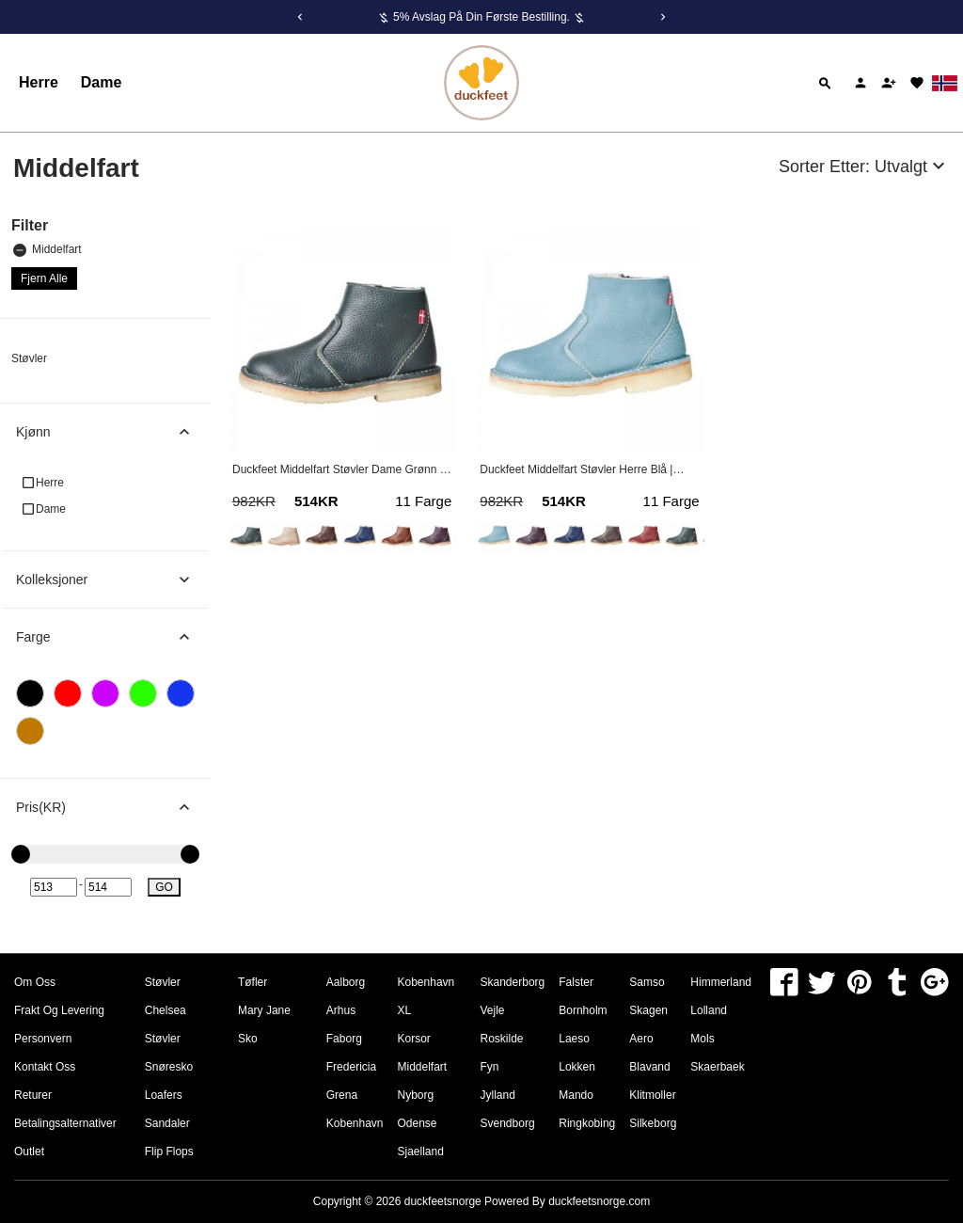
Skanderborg (513, 982)
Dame (101, 82)
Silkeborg (652, 1123)
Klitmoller (652, 1095)
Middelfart (47, 250)
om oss (34, 982)
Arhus (340, 1010)
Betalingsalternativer (65, 1123)
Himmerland (720, 982)
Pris (112, 807)
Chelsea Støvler (165, 1024)
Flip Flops (169, 1151)
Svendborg (508, 1123)
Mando (576, 1095)
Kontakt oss (44, 1066)
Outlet (29, 1151)
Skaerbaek (717, 1066)
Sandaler (167, 1123)
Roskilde (502, 1038)
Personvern (42, 1038)
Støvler (29, 358)
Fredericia (351, 1066)
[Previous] (300, 17)
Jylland (498, 1095)
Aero (641, 1038)
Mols (702, 1038)
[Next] (663, 17)
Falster (576, 982)
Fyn (490, 1066)
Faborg (344, 1038)
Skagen (648, 1010)
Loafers (163, 1095)
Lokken (577, 1066)
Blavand (649, 1066)
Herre (38, 82)
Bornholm (583, 1010)
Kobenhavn (355, 1123)
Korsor (414, 1038)
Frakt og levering (59, 1010)
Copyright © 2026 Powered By (430, 1201)
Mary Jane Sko (264, 1024)
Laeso (574, 1038)
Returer (33, 1095)
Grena (341, 1095)
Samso (646, 982)
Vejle (493, 1010)
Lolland (708, 1010)
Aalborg (345, 982)
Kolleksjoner (112, 579)
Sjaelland (421, 1151)
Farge (112, 637)
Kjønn (112, 432)
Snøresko (169, 1066)
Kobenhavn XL (426, 996)
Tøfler (252, 982)
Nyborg (416, 1095)
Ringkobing (587, 1123)
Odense (417, 1123)
